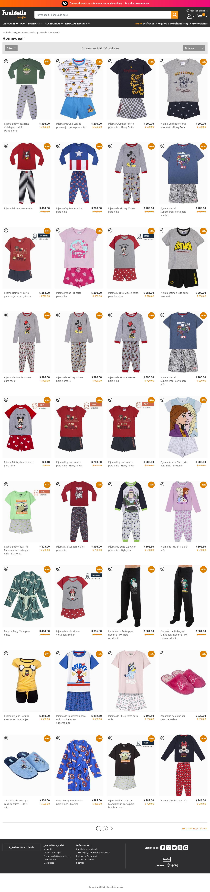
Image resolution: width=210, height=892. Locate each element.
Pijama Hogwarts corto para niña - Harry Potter (69, 464)
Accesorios (52, 23)
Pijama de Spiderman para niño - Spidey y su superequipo (71, 719)
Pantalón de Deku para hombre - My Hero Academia (120, 635)
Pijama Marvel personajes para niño (70, 548)
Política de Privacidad (86, 856)
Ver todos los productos (195, 828)
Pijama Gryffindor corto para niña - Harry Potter (173, 125)
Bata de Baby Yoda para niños (17, 633)
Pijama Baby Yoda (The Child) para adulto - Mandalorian (16, 127)
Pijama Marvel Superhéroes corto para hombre (173, 212)
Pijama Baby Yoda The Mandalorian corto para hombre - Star (121, 804)
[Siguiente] (112, 828)
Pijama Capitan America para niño (69, 210)
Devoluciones (50, 859)
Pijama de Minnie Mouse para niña (122, 379)
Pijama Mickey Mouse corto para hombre (123, 294)
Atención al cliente (21, 847)
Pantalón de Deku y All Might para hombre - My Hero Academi (173, 635)
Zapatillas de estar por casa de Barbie (172, 717)
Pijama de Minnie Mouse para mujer (17, 379)
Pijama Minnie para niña (174, 800)
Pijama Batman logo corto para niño (174, 294)
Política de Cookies (85, 859)
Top (137, 23)
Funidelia (6, 32)
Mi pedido (48, 849)
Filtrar (10, 48)
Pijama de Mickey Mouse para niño (121, 210)
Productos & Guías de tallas (56, 856)
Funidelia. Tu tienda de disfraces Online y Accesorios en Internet (14, 14)
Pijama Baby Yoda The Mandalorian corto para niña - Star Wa (17, 550)
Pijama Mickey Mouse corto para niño (19, 464)
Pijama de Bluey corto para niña (123, 717)
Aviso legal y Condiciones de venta (93, 852)
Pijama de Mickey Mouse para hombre (69, 379)
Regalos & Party (76, 23)
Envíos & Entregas (52, 852)
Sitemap (80, 862)
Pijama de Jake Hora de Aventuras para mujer (16, 717)
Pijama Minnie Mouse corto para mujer (68, 633)
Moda (44, 32)
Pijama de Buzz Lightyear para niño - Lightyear (122, 548)
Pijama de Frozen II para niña (173, 548)
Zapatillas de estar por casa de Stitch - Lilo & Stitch (16, 804)
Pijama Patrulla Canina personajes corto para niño (71, 125)
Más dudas (48, 862)
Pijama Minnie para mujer (18, 208)
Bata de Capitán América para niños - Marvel (70, 802)
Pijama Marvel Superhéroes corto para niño (173, 381)
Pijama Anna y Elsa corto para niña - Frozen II (173, 464)
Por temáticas (30, 23)
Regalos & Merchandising (26, 32)
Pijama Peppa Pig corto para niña (68, 294)
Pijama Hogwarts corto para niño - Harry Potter (121, 464)
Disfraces (8, 23)
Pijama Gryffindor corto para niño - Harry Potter (121, 125)
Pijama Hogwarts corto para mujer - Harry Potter (18, 294)
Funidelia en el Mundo (87, 849)
